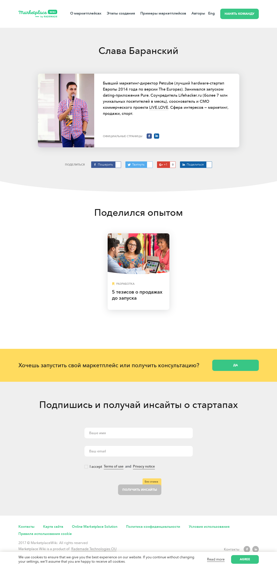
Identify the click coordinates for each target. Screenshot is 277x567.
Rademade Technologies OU (94, 549)
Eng (211, 13)
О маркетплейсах (85, 13)
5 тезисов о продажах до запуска (137, 295)
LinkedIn (255, 549)
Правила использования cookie (45, 534)
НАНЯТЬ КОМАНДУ (239, 14)
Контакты (26, 527)
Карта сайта (53, 527)
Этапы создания (121, 13)
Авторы (198, 13)
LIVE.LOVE (158, 107)
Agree (245, 559)
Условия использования (209, 527)
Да (235, 365)
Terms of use (113, 466)
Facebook (247, 549)
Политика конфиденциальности (153, 527)
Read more (216, 559)
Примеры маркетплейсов (163, 13)
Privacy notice (144, 466)
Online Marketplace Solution (94, 527)
